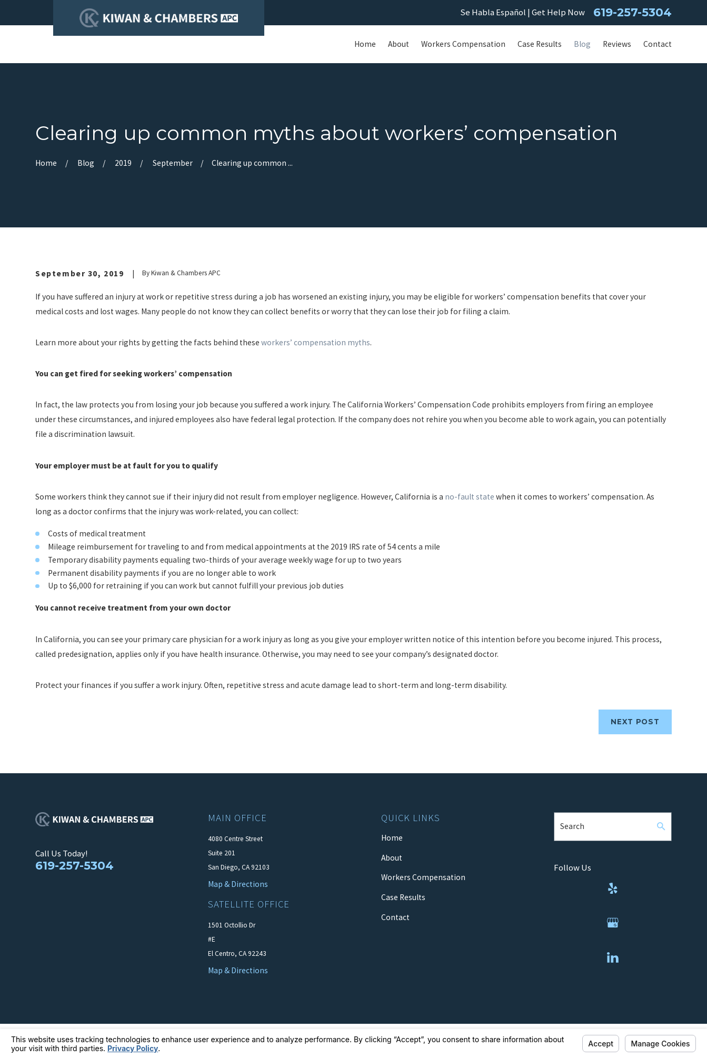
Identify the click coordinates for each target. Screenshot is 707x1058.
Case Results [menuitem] (539, 44)
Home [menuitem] (365, 44)
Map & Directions (238, 970)
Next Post (635, 721)
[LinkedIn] (613, 957)
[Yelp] (613, 888)
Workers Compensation (423, 877)
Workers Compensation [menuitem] (463, 44)
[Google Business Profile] (613, 923)
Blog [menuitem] (582, 44)
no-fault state (469, 497)
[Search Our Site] (661, 826)
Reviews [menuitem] (617, 44)
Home (392, 838)
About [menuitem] (398, 44)
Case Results (403, 897)
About (391, 858)
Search (572, 826)
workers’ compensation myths (315, 342)
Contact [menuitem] (657, 44)
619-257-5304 (632, 12)
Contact (395, 917)
